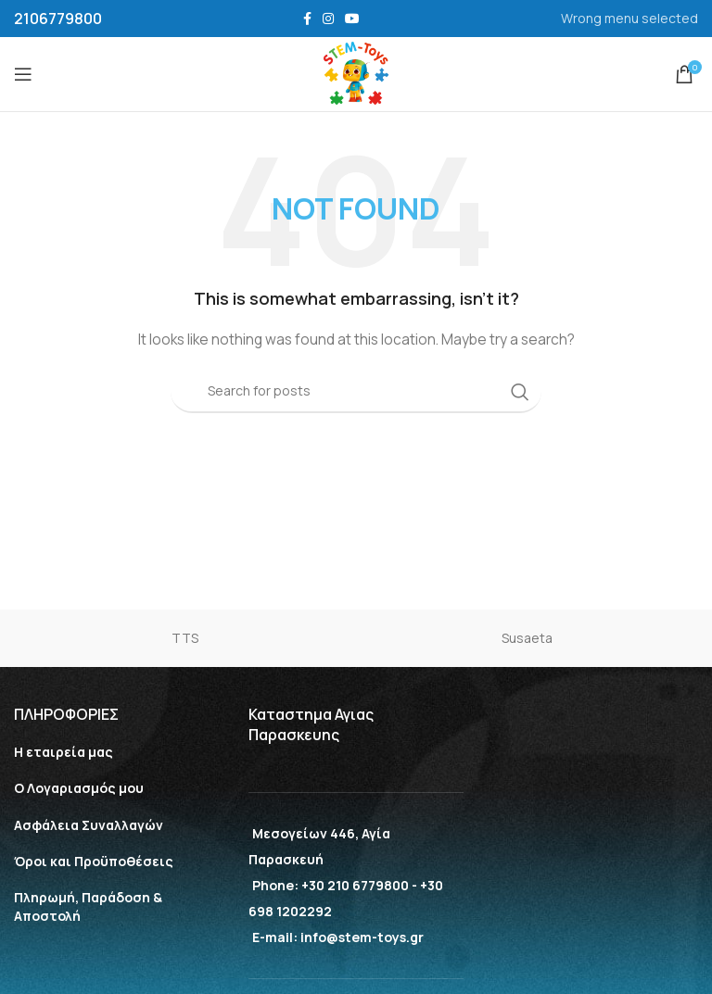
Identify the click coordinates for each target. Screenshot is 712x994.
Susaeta (527, 638)
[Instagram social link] (328, 18)
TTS (185, 638)
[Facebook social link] (307, 18)
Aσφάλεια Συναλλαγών (88, 825)
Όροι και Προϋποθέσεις (93, 861)
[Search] (356, 392)
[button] (32, 961)
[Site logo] (356, 73)
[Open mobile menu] (23, 74)
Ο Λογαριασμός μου (79, 788)
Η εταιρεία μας (63, 752)
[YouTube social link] (352, 18)
